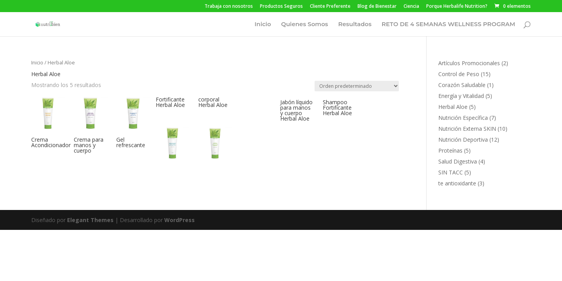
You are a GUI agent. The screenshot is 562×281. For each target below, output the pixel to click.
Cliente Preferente (330, 6)
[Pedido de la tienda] (357, 86)
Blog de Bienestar (377, 6)
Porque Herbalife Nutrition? (456, 6)
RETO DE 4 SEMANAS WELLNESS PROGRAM (448, 24)
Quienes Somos (304, 24)
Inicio (262, 24)
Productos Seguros (281, 6)
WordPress (179, 220)
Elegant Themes (90, 220)
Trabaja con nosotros (229, 6)
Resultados (354, 24)
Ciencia (411, 6)
